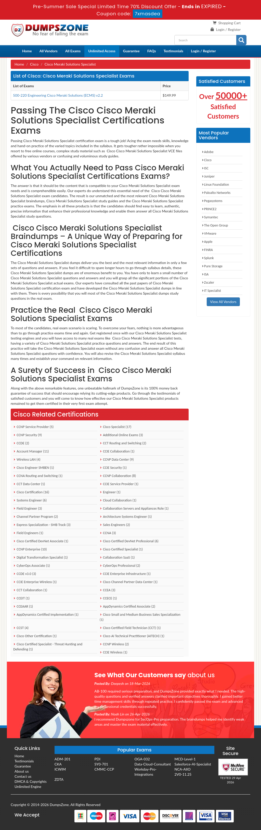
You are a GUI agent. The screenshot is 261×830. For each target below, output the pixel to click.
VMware (209, 233)
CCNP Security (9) (27, 435)
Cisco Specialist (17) (116, 427)
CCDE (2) (21, 443)
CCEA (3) (107, 590)
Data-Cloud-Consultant (153, 764)
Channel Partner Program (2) (35, 516)
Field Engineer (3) (27, 508)
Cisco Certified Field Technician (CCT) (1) (130, 628)
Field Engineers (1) (28, 533)
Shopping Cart (229, 23)
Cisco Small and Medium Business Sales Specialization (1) (140, 617)
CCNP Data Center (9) (117, 459)
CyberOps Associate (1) (31, 565)
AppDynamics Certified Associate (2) (127, 606)
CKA (58, 764)
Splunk (208, 258)
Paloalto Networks (216, 193)
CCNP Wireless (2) (114, 644)
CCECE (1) (108, 598)
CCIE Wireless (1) (113, 652)
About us (22, 771)
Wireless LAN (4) (27, 459)
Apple (207, 242)
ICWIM (60, 769)
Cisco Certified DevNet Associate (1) (40, 541)
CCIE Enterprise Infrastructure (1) (125, 574)
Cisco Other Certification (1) (35, 636)
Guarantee (131, 51)
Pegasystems (212, 201)
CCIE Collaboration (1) (117, 451)
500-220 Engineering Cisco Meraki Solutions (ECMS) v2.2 (58, 95)
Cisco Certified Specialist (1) (121, 549)
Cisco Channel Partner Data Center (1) (129, 582)
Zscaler (208, 282)
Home (27, 51)
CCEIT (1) (21, 598)
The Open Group (215, 225)
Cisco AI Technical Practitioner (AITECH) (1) (132, 636)
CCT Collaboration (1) (30, 590)
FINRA (207, 250)
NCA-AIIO (182, 769)
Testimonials (173, 51)
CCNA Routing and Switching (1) (37, 476)
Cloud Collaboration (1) (118, 500)
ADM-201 (63, 759)
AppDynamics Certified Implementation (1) (46, 614)
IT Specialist (211, 290)
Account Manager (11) (31, 451)
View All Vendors (223, 301)
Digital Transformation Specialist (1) (40, 557)
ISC (205, 168)
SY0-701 (101, 764)
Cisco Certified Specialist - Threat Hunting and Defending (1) (47, 646)
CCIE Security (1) (113, 468)
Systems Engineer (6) (30, 500)
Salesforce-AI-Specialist (192, 764)
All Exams (73, 51)
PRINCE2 (209, 209)
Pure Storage (212, 266)
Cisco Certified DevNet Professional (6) (129, 541)
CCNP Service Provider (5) (33, 427)
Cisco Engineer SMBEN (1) (33, 468)
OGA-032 (142, 759)
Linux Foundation (215, 184)
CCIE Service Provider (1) (119, 484)
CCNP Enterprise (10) (30, 549)
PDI (97, 759)
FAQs (151, 51)
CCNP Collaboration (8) (118, 476)
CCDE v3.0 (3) (24, 574)
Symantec (210, 217)
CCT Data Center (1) (29, 484)
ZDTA (59, 779)
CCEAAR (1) (23, 606)
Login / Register (228, 29)
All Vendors (49, 51)
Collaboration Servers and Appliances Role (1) (134, 508)
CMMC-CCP (104, 769)
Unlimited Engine (28, 786)
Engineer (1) (110, 492)
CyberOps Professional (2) (120, 565)
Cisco (34, 64)
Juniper (208, 176)
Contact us (23, 776)
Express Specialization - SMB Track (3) (42, 525)
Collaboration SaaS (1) (117, 557)
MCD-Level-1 (184, 759)
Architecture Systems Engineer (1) (126, 516)
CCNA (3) (108, 533)
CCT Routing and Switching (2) (123, 443)
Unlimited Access (101, 51)
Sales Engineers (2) (115, 525)
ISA (205, 274)
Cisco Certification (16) (31, 492)
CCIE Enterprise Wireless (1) (35, 582)
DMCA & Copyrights (31, 781)
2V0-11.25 (182, 774)
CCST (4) (21, 628)
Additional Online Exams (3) (121, 435)
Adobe (208, 152)
